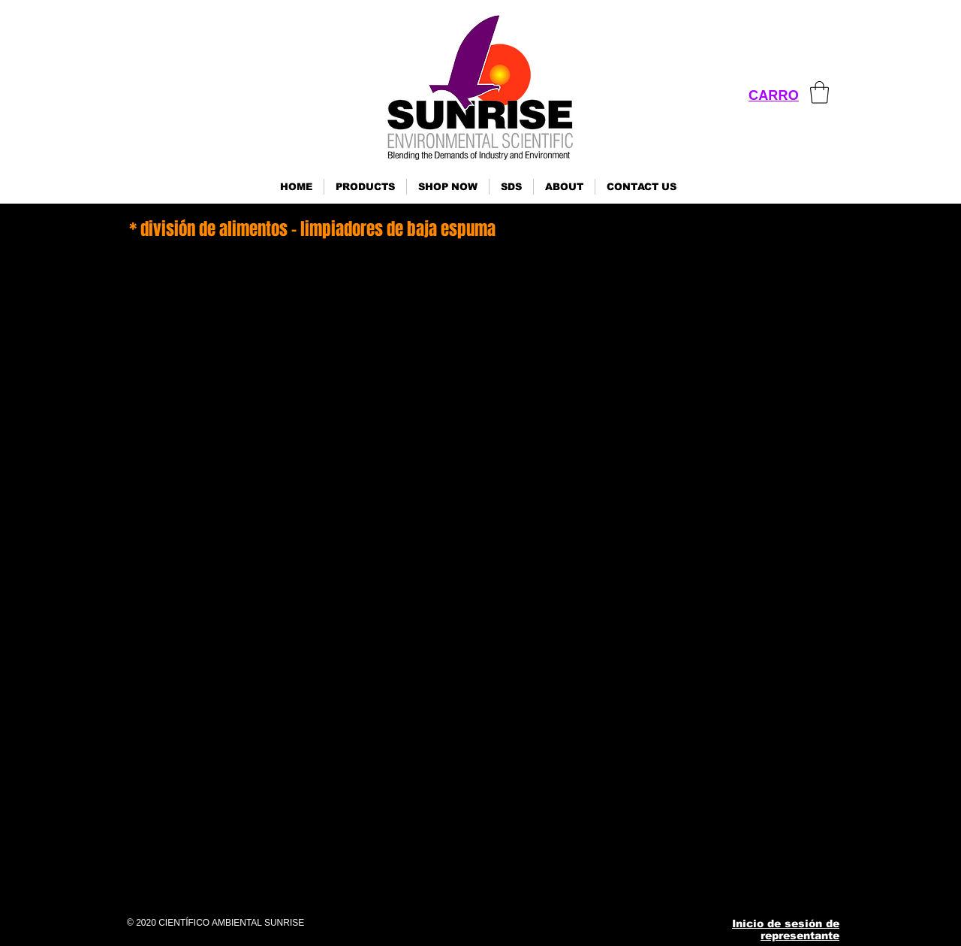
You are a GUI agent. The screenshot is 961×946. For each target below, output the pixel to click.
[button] (365, 187)
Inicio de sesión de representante (785, 929)
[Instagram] (667, 881)
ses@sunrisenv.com (742, 758)
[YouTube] (740, 881)
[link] (819, 92)
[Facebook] (630, 881)
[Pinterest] (703, 881)
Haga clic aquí (141, 823)
